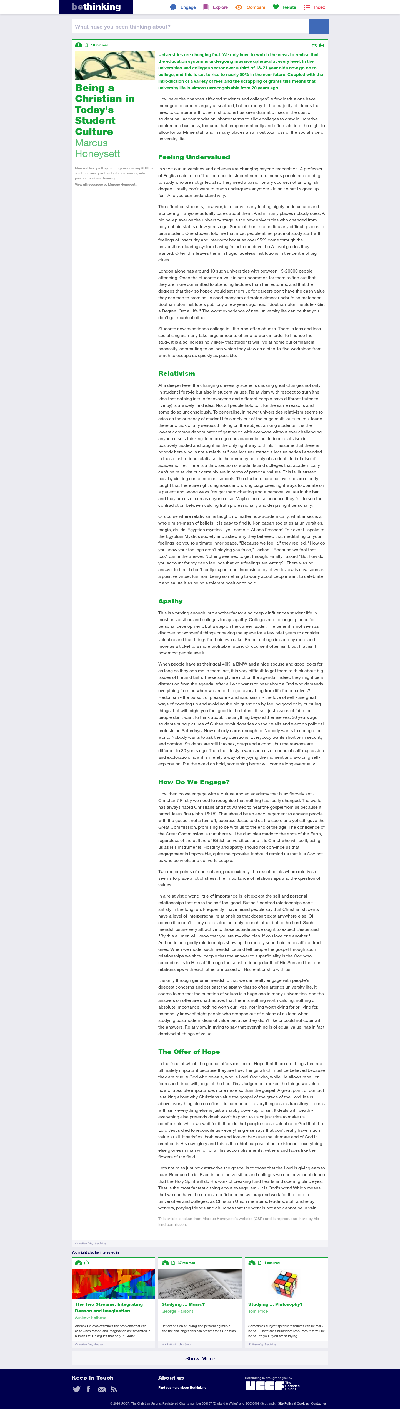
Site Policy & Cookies (293, 1403)
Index (319, 7)
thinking (96, 6)
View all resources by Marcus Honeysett (105, 184)
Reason (99, 1344)
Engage (188, 7)
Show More (200, 1358)
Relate (289, 7)
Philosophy (255, 1344)
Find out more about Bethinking (182, 1387)
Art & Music (169, 1344)
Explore (220, 7)
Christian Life (83, 1243)
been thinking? (123, 26)
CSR (259, 1218)
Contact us (319, 1403)
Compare (256, 7)
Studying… (101, 1243)
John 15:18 (204, 813)
